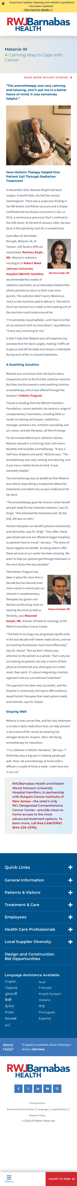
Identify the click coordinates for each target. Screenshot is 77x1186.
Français (45, 988)
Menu (9, 1179)
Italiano (44, 1000)
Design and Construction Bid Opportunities (29, 956)
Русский (10, 1018)
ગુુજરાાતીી (11, 994)
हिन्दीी (8, 1000)
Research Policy (37, 1115)
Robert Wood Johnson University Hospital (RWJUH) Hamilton (25, 268)
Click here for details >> (38, 9)
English (10, 981)
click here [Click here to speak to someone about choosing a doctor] (38, 1049)
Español (45, 1018)
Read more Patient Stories (46, 77)
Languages (43, 1109)
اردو (7, 1024)
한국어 (9, 1006)
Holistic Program (30, 396)
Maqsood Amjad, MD (59, 609)
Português (47, 1012)
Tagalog (11, 988)
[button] (61, 1179)
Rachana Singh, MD (59, 273)
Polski (9, 1012)
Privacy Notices (37, 1103)
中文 (42, 1006)
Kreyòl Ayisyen (50, 994)
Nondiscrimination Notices (21, 1109)
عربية (42, 981)
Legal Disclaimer (59, 1109)
